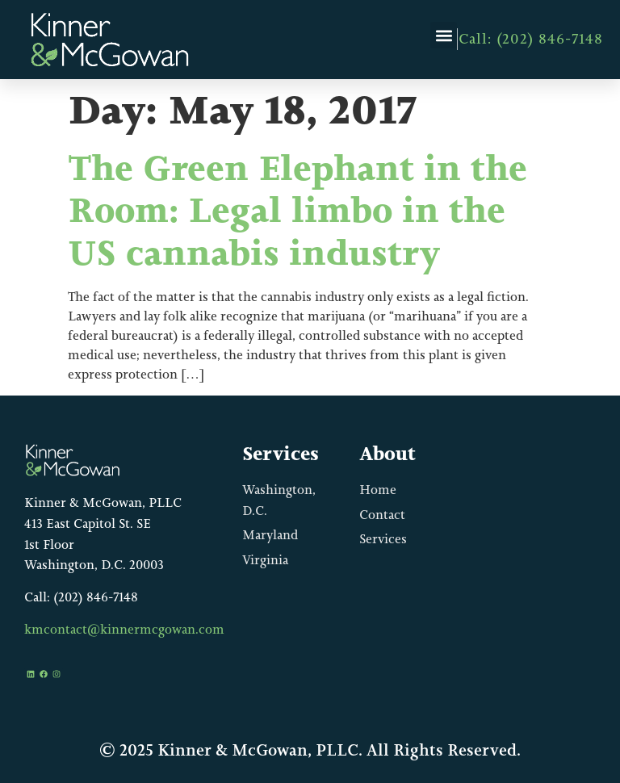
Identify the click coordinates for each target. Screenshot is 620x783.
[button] (443, 35)
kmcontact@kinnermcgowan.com (124, 629)
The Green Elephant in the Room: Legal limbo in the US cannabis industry (297, 210)
